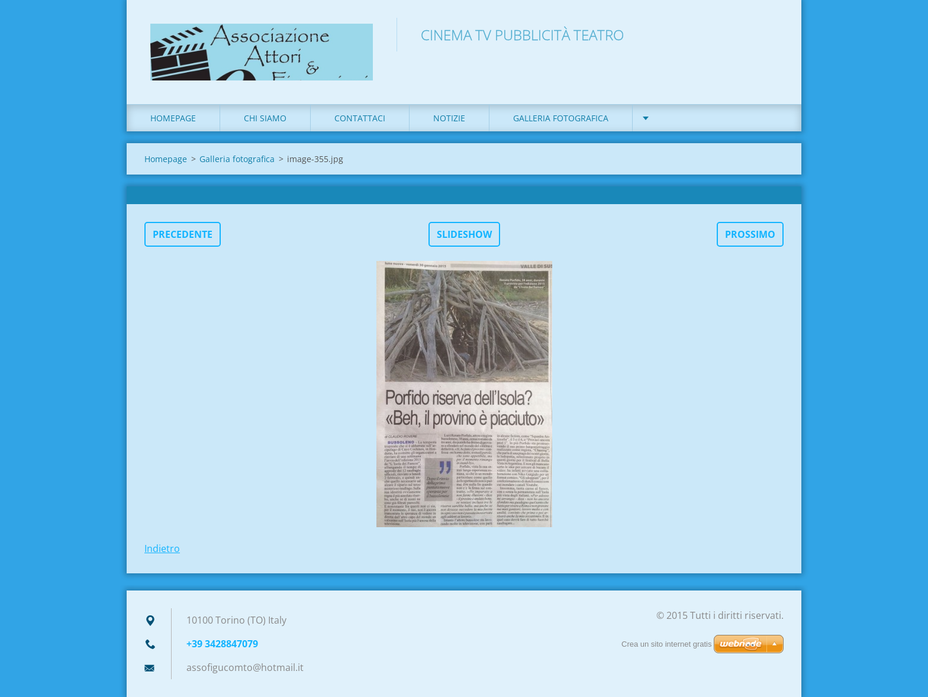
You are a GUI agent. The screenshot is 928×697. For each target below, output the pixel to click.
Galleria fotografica (560, 118)
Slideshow (464, 234)
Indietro (162, 548)
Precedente (182, 234)
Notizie (449, 118)
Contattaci (359, 118)
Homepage (173, 118)
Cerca (770, 34)
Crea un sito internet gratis (666, 644)
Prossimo (750, 234)
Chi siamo (265, 118)
